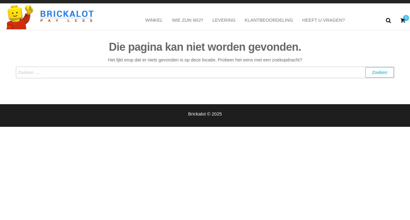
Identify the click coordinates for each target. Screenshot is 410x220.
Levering (224, 20)
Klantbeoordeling (269, 20)
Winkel (154, 20)
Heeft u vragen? (323, 20)
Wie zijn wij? (187, 20)
